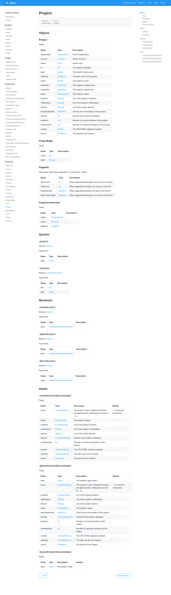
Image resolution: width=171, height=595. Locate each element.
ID (60, 182)
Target (8, 53)
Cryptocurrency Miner (14, 116)
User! (60, 63)
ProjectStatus (60, 420)
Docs (150, 3)
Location (9, 193)
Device (8, 190)
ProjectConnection (54, 273)
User (7, 214)
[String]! (61, 98)
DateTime (62, 112)
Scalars (8, 173)
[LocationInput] (61, 425)
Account (9, 176)
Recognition (10, 210)
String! (60, 72)
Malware (9, 133)
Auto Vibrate (10, 102)
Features (141, 3)
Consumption (11, 186)
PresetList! (62, 134)
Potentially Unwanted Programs (17, 143)
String (51, 292)
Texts (8, 76)
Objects (142, 13)
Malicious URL (11, 129)
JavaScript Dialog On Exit (15, 122)
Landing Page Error (13, 126)
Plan (7, 204)
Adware (8, 88)
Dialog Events (11, 62)
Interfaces (9, 166)
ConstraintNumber (63, 438)
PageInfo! (55, 226)
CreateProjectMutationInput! (61, 327)
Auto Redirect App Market (15, 98)
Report (8, 46)
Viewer (8, 217)
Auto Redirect (11, 95)
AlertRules (9, 179)
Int (56, 442)
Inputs (142, 52)
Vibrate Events (11, 79)
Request (9, 50)
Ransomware (10, 147)
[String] (61, 103)
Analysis (9, 29)
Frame (8, 39)
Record (8, 43)
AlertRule (61, 76)
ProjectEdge (146, 19)
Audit (8, 32)
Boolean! (62, 191)
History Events (11, 69)
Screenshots (10, 72)
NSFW (8, 136)
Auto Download (11, 91)
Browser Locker (11, 112)
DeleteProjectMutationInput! (60, 380)
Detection (9, 36)
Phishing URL (11, 140)
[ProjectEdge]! (57, 217)
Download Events (12, 65)
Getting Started (129, 3)
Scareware (10, 150)
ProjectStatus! (63, 94)
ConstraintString (62, 410)
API (156, 3)
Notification (10, 197)
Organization (10, 200)
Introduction (10, 17)
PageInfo (145, 22)
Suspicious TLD (11, 153)
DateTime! (62, 85)
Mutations (143, 39)
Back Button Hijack (13, 105)
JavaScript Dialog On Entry (16, 119)
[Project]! (55, 222)
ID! (59, 68)
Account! (61, 59)
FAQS (162, 3)
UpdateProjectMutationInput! (61, 354)
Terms (8, 20)
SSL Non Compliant (13, 157)
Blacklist (9, 109)
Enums (8, 169)
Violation (9, 221)
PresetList (59, 458)
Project (8, 207)
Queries (142, 28)
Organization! (63, 55)
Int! (59, 116)
